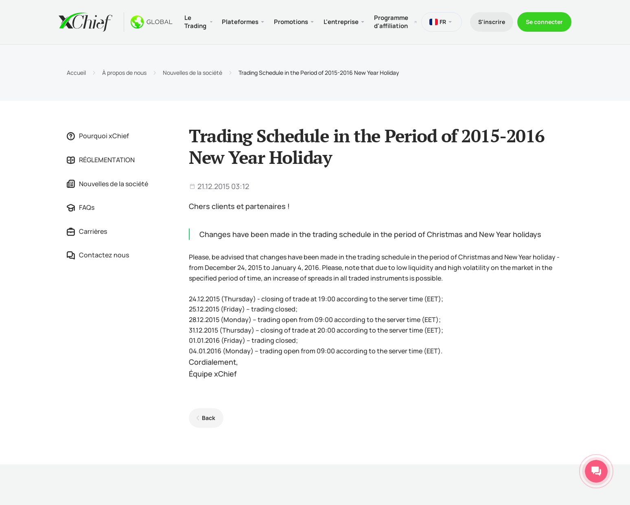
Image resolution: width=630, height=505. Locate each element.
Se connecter (544, 22)
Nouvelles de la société (192, 72)
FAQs (80, 207)
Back (208, 418)
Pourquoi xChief (98, 135)
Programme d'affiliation (391, 21)
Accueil (76, 72)
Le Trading (195, 21)
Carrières (87, 231)
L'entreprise (341, 21)
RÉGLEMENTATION (101, 159)
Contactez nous (98, 254)
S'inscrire (491, 22)
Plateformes (240, 21)
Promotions (291, 21)
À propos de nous (124, 72)
